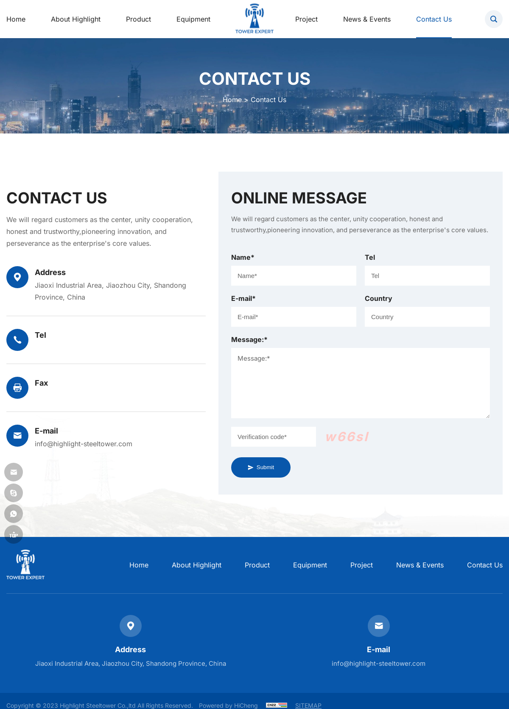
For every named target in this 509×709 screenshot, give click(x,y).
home (138, 565)
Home (232, 99)
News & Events (420, 565)
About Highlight (196, 565)
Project (361, 565)
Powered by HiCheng (228, 705)
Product (257, 565)
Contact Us (485, 565)
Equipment (310, 565)
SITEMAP (308, 705)
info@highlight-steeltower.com (83, 443)
